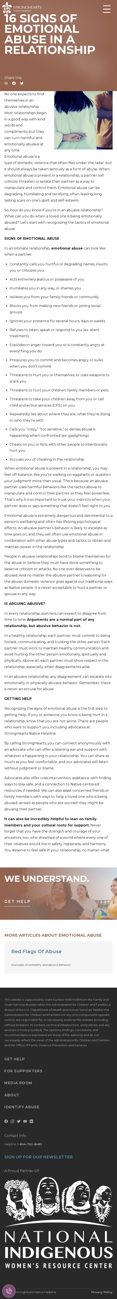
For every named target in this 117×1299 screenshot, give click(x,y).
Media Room (18, 1083)
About (12, 1095)
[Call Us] (9, 1291)
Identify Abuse (21, 1107)
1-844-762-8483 (29, 1144)
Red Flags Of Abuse (36, 951)
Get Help (17, 901)
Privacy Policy (102, 1292)
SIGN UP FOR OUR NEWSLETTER (38, 1157)
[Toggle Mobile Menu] (106, 9)
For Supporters (23, 1071)
